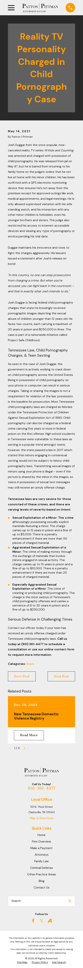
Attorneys (42, 855)
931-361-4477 (41, 788)
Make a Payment (41, 848)
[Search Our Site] (69, 901)
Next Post (61, 676)
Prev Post (21, 676)
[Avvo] (50, 921)
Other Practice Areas (41, 874)
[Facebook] (33, 921)
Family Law (41, 861)
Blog (41, 881)
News (30, 664)
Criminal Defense (41, 868)
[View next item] (24, 748)
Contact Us (42, 888)
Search (16, 901)
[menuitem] (22, 962)
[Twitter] (41, 921)
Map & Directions (41, 818)
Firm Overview (41, 841)
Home (41, 835)
